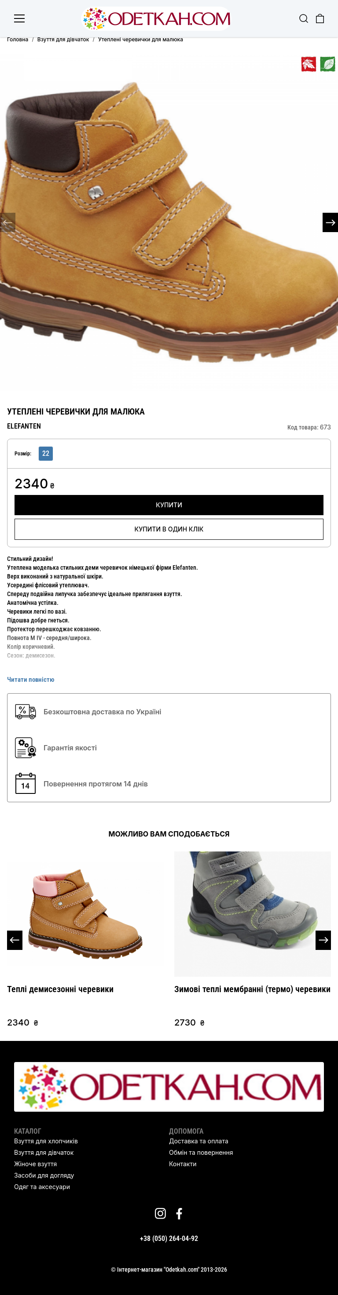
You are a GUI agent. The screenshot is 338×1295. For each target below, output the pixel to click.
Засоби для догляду (44, 1175)
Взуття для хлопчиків (46, 1141)
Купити (169, 505)
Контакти (182, 1164)
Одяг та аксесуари (42, 1186)
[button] (330, 222)
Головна (17, 39)
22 (45, 453)
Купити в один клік (169, 529)
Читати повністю (31, 680)
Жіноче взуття (35, 1164)
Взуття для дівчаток (63, 39)
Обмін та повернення (201, 1152)
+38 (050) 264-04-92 (169, 1238)
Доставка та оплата (198, 1141)
